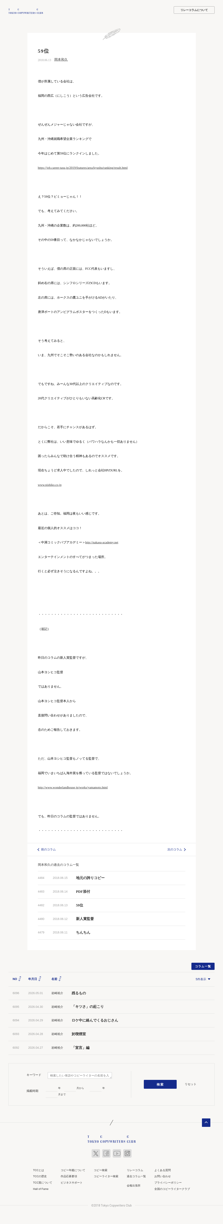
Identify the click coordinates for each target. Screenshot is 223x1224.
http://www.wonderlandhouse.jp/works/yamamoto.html (73, 786)
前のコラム (48, 849)
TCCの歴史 (40, 1175)
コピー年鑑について (73, 1169)
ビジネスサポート (72, 1182)
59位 (79, 905)
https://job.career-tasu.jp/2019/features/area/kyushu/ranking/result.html (83, 167)
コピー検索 (100, 1169)
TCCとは (38, 1169)
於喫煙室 (79, 1034)
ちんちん (83, 932)
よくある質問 (162, 1169)
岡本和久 (61, 59)
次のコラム (174, 849)
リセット (190, 1083)
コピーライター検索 (106, 1175)
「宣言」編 (80, 1047)
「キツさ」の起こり (88, 1006)
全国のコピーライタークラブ (172, 1188)
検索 (160, 1084)
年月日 (35, 978)
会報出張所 (133, 1185)
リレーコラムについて (194, 10)
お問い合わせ (162, 1175)
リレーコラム (135, 1169)
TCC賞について (42, 1182)
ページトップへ (206, 1122)
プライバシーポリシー (168, 1182)
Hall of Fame (41, 1188)
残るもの (79, 993)
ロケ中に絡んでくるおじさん (95, 1020)
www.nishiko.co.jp (50, 484)
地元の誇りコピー (90, 877)
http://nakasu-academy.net (101, 542)
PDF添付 (83, 891)
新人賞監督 (85, 918)
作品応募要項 (69, 1175)
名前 (56, 978)
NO (17, 978)
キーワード (34, 1074)
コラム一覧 (203, 966)
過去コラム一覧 (136, 1175)
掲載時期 (32, 1090)
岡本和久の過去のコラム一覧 (58, 864)
